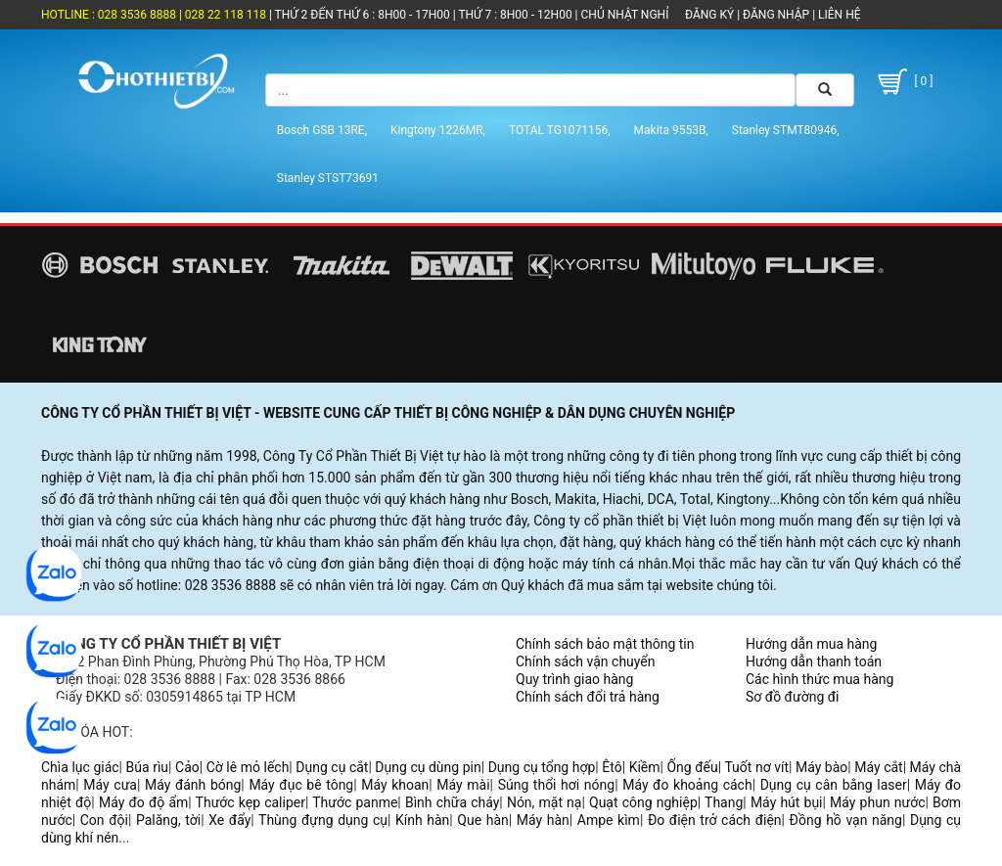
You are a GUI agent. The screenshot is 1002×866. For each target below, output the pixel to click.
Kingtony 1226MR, (437, 130)
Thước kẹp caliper (250, 802)
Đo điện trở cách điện (715, 820)
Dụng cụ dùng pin (427, 767)
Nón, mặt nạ (544, 802)
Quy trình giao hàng (574, 679)
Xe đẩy (229, 820)
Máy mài (462, 785)
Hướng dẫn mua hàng (811, 644)
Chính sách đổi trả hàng (588, 697)
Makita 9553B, (671, 130)
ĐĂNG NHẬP (776, 15)
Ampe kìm (608, 820)
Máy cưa (110, 785)
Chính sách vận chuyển (586, 661)
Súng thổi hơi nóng (556, 785)
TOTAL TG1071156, (560, 130)
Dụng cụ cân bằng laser (833, 785)
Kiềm (644, 767)
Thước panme (354, 802)
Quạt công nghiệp (643, 802)
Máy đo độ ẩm (143, 802)
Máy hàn (543, 820)
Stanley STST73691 (328, 178)
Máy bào (821, 767)
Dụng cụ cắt (332, 767)
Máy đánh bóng (193, 785)
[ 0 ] (903, 82)
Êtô (611, 767)
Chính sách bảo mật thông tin (605, 644)
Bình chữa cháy (452, 802)
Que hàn (482, 820)
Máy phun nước (877, 802)
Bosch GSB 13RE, (322, 130)
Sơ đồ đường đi (792, 697)
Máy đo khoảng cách (687, 785)
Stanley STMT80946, (786, 130)
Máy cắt (878, 767)
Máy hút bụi (787, 802)
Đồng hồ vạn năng (846, 820)
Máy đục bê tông (301, 785)
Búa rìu (147, 767)
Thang (724, 802)
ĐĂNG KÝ (709, 15)
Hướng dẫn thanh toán (814, 661)
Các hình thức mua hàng (819, 679)
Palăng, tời (168, 820)
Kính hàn (422, 820)
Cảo (187, 767)
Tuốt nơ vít (756, 767)
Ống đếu (691, 767)
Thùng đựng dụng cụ (322, 820)
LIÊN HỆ (837, 15)
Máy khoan (395, 785)
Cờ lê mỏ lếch (248, 767)
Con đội (104, 820)
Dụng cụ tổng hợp (542, 767)
